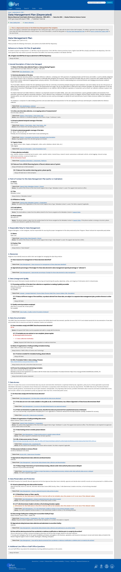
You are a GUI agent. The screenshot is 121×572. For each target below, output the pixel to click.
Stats (34, 8)
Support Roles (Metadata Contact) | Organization (33, 202)
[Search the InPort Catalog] (96, 3)
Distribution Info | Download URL (31, 444)
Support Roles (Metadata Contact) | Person (32, 186)
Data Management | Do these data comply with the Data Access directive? (40, 398)
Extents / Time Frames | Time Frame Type (31, 115)
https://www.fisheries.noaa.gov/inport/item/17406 (24, 361)
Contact (42, 561)
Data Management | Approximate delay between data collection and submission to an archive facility (47, 528)
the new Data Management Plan (76, 31)
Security (73, 561)
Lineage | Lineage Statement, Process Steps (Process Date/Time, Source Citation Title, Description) (47, 293)
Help (40, 8)
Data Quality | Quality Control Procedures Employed (34, 312)
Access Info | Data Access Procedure (30, 454)
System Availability (59, 561)
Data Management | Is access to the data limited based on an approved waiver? (44, 406)
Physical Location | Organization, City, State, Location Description (38, 518)
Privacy (67, 561)
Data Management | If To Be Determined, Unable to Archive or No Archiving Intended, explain (48, 508)
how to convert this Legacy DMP (99, 31)
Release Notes (49, 561)
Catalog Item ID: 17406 (17, 12)
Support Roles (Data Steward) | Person (30, 238)
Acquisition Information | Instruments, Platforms (33, 160)
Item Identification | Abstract (28, 106)
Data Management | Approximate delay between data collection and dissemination (42, 462)
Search (26, 8)
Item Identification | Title (27, 71)
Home (9, 12)
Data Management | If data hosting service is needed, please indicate (41, 434)
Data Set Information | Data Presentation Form (33, 149)
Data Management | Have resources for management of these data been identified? (43, 264)
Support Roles (76, 212)
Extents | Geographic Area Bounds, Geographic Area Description (37, 137)
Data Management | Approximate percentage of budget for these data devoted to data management (47, 272)
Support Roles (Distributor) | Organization (31, 423)
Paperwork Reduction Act (82, 561)
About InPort (35, 561)
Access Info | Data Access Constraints (32, 415)
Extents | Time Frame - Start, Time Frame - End (33, 125)
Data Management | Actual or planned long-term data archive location (39, 491)
